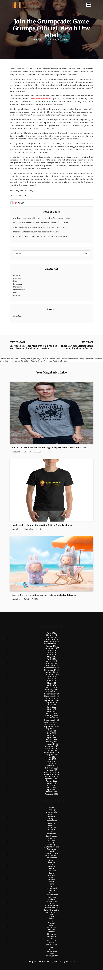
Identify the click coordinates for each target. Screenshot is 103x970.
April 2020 (51, 790)
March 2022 (51, 740)
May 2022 (51, 735)
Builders (51, 823)
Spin (51, 947)
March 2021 (52, 766)
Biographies (51, 821)
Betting (51, 816)
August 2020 (51, 781)
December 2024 (51, 668)
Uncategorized (51, 956)
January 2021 (51, 770)
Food (51, 869)
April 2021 (51, 763)
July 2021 (51, 757)
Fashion (51, 864)
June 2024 (51, 681)
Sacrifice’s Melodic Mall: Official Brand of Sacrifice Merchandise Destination (33, 347)
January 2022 (51, 744)
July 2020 (51, 783)
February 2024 (51, 689)
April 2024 (51, 685)
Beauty (51, 814)
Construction (51, 836)
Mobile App (51, 901)
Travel (51, 953)
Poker (51, 916)
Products (51, 925)
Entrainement (51, 855)
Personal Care (51, 912)
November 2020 (51, 774)
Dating (51, 842)
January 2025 (51, 665)
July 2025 (51, 652)
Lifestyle (51, 890)
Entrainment (51, 858)
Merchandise (21, 195)
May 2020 (51, 787)
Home (51, 884)
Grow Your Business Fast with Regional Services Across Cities (40, 222)
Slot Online (51, 940)
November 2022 (51, 722)
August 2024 (51, 676)
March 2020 (51, 792)
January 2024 (51, 692)
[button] (88, 5)
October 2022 (51, 724)
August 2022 (51, 729)
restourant (51, 927)
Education (17, 284)
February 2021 (51, 768)
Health (16, 281)
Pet (51, 914)
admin (67, 40)
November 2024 (51, 670)
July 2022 (51, 731)
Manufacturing (51, 895)
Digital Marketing (51, 847)
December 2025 (51, 642)
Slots (51, 943)
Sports (51, 949)
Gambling (51, 871)
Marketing (17, 287)
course (51, 838)
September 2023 (51, 700)
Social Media (51, 945)
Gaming (51, 877)
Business (17, 278)
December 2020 (51, 772)
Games (51, 875)
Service (51, 930)
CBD (51, 832)
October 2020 (51, 777)
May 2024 (51, 683)
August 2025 (51, 650)
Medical (51, 899)
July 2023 (51, 705)
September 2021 (51, 753)
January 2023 (51, 718)
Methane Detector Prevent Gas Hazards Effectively (36, 232)
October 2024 (51, 672)
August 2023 (51, 702)
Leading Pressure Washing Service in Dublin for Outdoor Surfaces (42, 218)
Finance (51, 866)
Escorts (51, 862)
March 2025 (51, 661)
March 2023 (51, 713)
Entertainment (19, 289)
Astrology (51, 810)
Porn (51, 921)
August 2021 (51, 755)
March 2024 (51, 687)
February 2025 (51, 663)
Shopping (29, 191)
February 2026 (51, 637)
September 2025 (51, 648)
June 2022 (51, 733)
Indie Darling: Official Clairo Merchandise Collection (77, 347)
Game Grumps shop (41, 98)
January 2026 (51, 639)
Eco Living (51, 849)
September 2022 (51, 726)
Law (15, 292)
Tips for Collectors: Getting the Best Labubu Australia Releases (44, 595)
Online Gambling (51, 910)
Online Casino (51, 908)
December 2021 (51, 746)
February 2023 (51, 716)
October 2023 (51, 698)
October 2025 (51, 646)
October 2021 (51, 750)
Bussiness (51, 827)
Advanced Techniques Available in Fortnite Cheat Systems (39, 227)
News (51, 903)
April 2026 (51, 633)
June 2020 (51, 785)
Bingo (51, 818)
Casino (16, 275)
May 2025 (51, 657)
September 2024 (51, 674)
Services (51, 932)
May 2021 (52, 761)
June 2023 (51, 707)
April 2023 (51, 711)
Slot (51, 938)
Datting (51, 845)
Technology (51, 951)
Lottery (51, 893)
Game (51, 873)
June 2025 (51, 655)
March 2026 (51, 635)
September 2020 (51, 779)
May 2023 (51, 709)
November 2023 (51, 696)
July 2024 (51, 679)
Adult (51, 808)
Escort (51, 860)
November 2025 (51, 644)
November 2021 (51, 748)
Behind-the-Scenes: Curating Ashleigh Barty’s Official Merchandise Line (49, 448)
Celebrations (51, 834)
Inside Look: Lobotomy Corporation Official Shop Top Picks (42, 525)
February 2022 (51, 742)
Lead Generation (51, 888)
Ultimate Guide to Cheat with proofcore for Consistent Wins (40, 236)
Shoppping (51, 936)
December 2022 (51, 720)
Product (16, 295)
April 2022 (51, 737)
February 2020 (51, 794)
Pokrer (51, 919)
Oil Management (51, 906)
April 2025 (51, 659)
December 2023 (51, 694)
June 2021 (51, 759)
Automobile (51, 812)
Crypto (51, 840)
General (51, 879)
